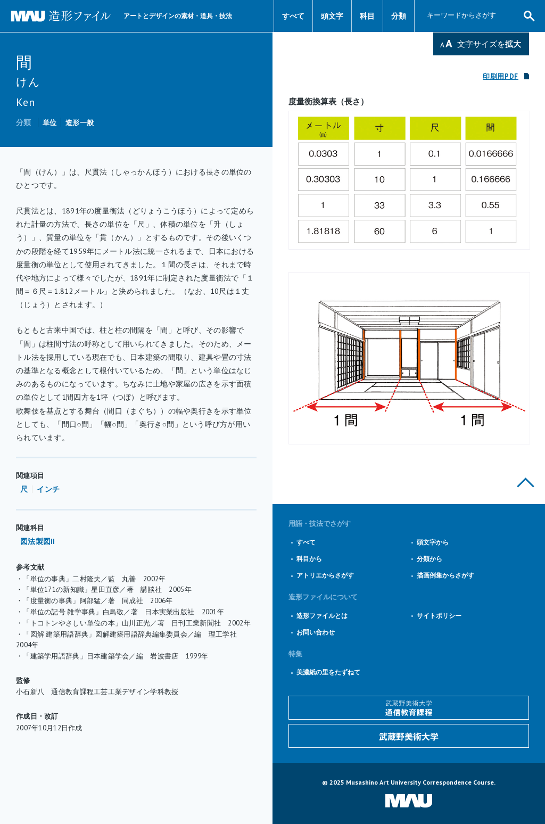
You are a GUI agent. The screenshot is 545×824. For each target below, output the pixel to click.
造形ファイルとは (322, 616)
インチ (48, 489)
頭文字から (433, 542)
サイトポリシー (439, 616)
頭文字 (332, 16)
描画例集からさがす (445, 575)
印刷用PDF (500, 76)
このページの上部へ (525, 482)
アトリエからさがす (325, 575)
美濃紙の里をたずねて (328, 672)
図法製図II (37, 541)
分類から (429, 559)
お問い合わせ (315, 632)
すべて (293, 16)
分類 (398, 16)
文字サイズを (489, 44)
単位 (50, 122)
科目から (309, 559)
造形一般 (79, 122)
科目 (367, 16)
